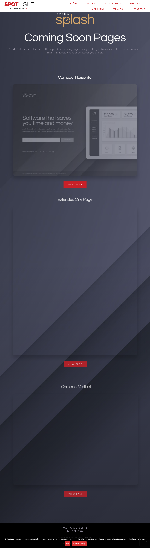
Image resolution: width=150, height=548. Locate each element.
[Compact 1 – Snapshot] (74, 85)
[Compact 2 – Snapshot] (77, 394)
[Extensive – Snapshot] (75, 208)
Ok (67, 544)
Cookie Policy (79, 544)
